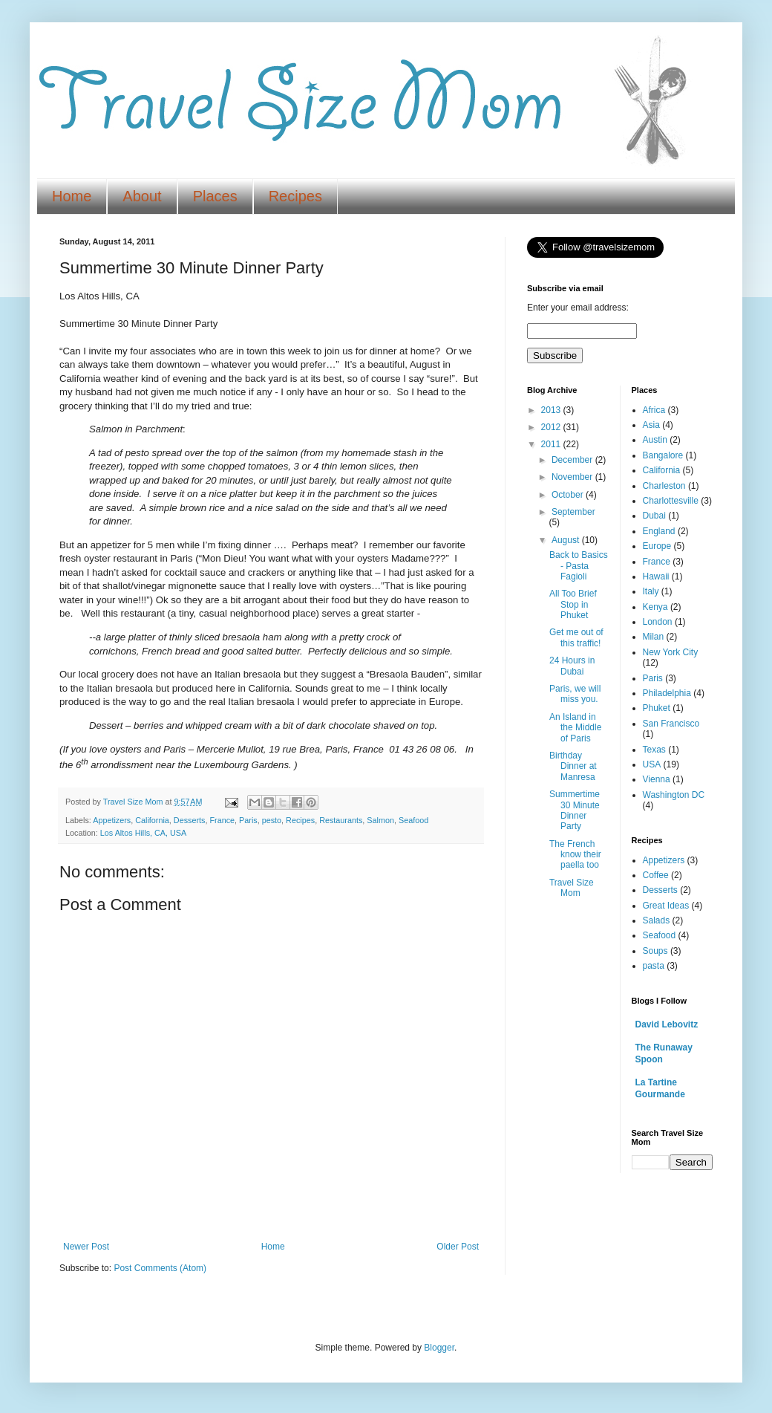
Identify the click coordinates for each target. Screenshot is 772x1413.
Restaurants (340, 820)
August (567, 540)
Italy (651, 591)
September (573, 512)
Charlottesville (671, 501)
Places (215, 196)
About (141, 196)
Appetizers (112, 820)
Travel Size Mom (571, 887)
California (152, 820)
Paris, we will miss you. (575, 693)
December (573, 460)
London (658, 622)
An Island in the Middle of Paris (575, 728)
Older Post (457, 1246)
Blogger (439, 1347)
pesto (271, 820)
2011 (552, 444)
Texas (654, 749)
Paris (248, 820)
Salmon (380, 820)
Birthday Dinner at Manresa (573, 766)
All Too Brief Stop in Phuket (573, 604)
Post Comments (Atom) (160, 1268)
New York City (671, 652)
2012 (552, 427)
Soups (655, 951)
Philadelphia (667, 693)
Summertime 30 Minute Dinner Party (574, 810)
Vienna (656, 779)
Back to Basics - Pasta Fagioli (578, 566)
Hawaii (656, 576)
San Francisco (671, 723)
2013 (552, 410)
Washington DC (674, 795)
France (222, 820)
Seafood (413, 820)
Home (71, 196)
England (659, 531)
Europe (657, 546)
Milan (653, 636)
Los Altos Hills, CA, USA (143, 832)
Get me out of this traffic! (576, 637)
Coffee (656, 875)
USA (652, 764)
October (569, 495)
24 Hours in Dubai (572, 665)
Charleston (664, 486)
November (573, 477)
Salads (656, 920)
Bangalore (663, 455)
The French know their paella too (575, 855)
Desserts (190, 820)
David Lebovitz (667, 1024)
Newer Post (86, 1246)
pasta (653, 966)
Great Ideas (666, 905)
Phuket (656, 708)
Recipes (295, 196)
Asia (651, 425)
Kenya (655, 607)
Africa (654, 410)
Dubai (654, 515)
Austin (655, 440)
